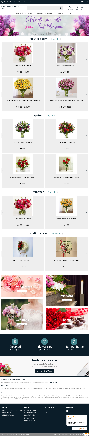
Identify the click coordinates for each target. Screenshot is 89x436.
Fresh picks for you (44, 363)
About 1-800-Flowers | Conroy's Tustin (13, 379)
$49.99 (22, 183)
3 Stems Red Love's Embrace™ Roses (66, 177)
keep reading (53, 382)
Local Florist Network (74, 434)
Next (86, 59)
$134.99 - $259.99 (23, 107)
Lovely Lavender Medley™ (66, 65)
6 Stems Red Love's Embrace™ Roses (22, 177)
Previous (2, 59)
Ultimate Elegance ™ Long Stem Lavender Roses (66, 100)
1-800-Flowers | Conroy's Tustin (10, 7)
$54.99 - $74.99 (66, 72)
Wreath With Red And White (22, 260)
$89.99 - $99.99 (23, 72)
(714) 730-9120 (7, 2)
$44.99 (66, 183)
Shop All (54, 39)
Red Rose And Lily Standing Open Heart (66, 260)
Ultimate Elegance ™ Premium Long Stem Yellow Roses (23, 101)
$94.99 (66, 225)
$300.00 (23, 266)
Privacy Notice (65, 434)
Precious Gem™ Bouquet (66, 142)
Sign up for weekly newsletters (44, 371)
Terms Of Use (57, 434)
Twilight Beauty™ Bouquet (22, 142)
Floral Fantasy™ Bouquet (22, 65)
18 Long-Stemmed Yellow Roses (66, 218)
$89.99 (22, 148)
